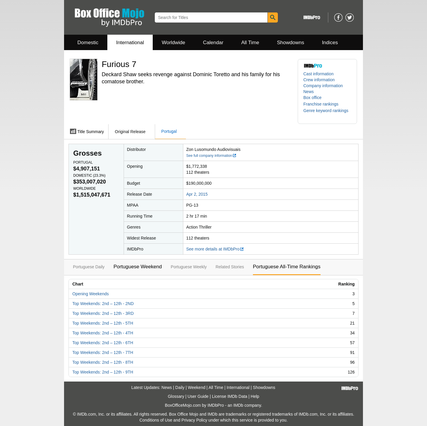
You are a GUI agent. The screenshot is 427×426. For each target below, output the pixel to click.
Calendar (213, 42)
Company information (323, 85)
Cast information (318, 73)
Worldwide (173, 42)
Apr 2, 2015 (197, 194)
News (308, 91)
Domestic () (89, 175)
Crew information (319, 79)
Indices (330, 42)
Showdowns (290, 42)
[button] (323, 104)
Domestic (87, 42)
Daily (179, 387)
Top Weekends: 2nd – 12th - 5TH (102, 323)
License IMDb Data (229, 396)
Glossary (176, 396)
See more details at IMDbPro (215, 249)
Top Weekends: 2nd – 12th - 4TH (102, 333)
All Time (250, 42)
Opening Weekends (90, 293)
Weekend (196, 387)
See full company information (211, 156)
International (130, 42)
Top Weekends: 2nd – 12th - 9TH (102, 372)
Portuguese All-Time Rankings (287, 266)
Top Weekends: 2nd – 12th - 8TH (102, 362)
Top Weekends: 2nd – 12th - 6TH (102, 342)
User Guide (198, 396)
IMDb (238, 405)
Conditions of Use (155, 420)
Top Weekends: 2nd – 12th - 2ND (103, 303)
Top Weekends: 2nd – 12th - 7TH (102, 352)
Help (255, 396)
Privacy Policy (194, 420)
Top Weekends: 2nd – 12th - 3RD (103, 313)
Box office (312, 97)
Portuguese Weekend (138, 266)
